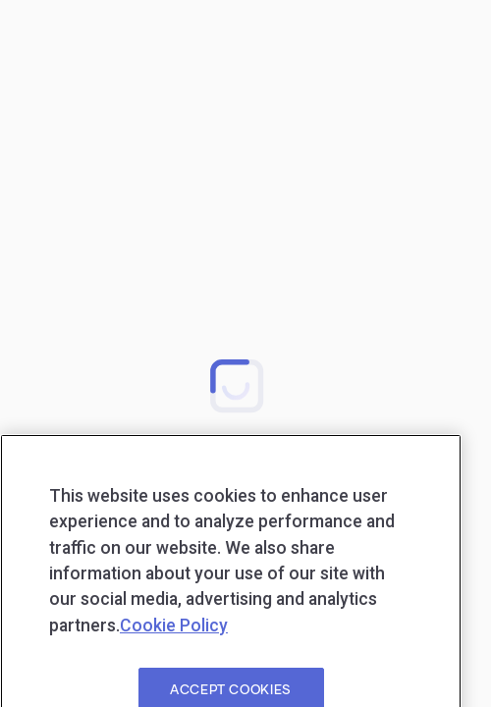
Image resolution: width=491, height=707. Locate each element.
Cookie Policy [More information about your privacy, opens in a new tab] (174, 645)
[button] (236, 385)
